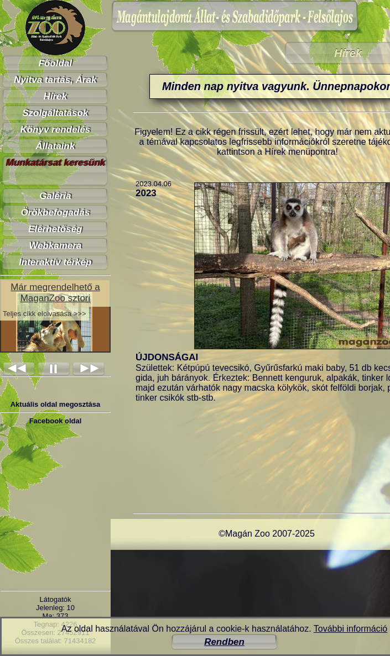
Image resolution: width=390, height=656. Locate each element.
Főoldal (55, 63)
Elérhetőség (55, 229)
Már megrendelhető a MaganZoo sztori (55, 292)
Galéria (55, 196)
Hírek (55, 96)
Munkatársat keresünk (55, 163)
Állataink (55, 146)
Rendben (224, 642)
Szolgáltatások (55, 113)
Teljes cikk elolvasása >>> (44, 313)
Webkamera (55, 245)
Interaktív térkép (55, 262)
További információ (350, 628)
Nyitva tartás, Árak (55, 80)
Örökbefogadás (55, 212)
